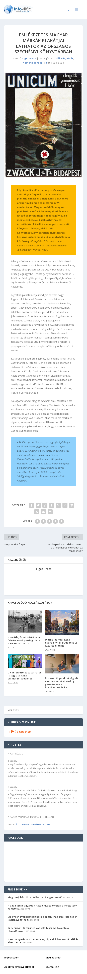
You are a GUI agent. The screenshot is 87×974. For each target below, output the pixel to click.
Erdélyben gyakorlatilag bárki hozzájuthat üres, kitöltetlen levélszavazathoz (42, 918)
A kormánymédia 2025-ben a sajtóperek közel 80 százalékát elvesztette (43, 941)
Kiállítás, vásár (64, 58)
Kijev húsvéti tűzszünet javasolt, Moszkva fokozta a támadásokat (38, 929)
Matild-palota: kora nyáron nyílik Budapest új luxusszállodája (61, 642)
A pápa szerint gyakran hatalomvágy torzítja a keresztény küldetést (42, 907)
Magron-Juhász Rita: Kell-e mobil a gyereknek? (35, 897)
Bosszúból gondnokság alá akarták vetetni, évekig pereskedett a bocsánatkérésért (61, 683)
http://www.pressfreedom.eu (33, 824)
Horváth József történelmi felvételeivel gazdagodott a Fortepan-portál (24, 640)
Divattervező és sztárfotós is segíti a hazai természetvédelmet (24, 675)
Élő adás (19, 731)
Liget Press (29, 58)
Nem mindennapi (33, 62)
